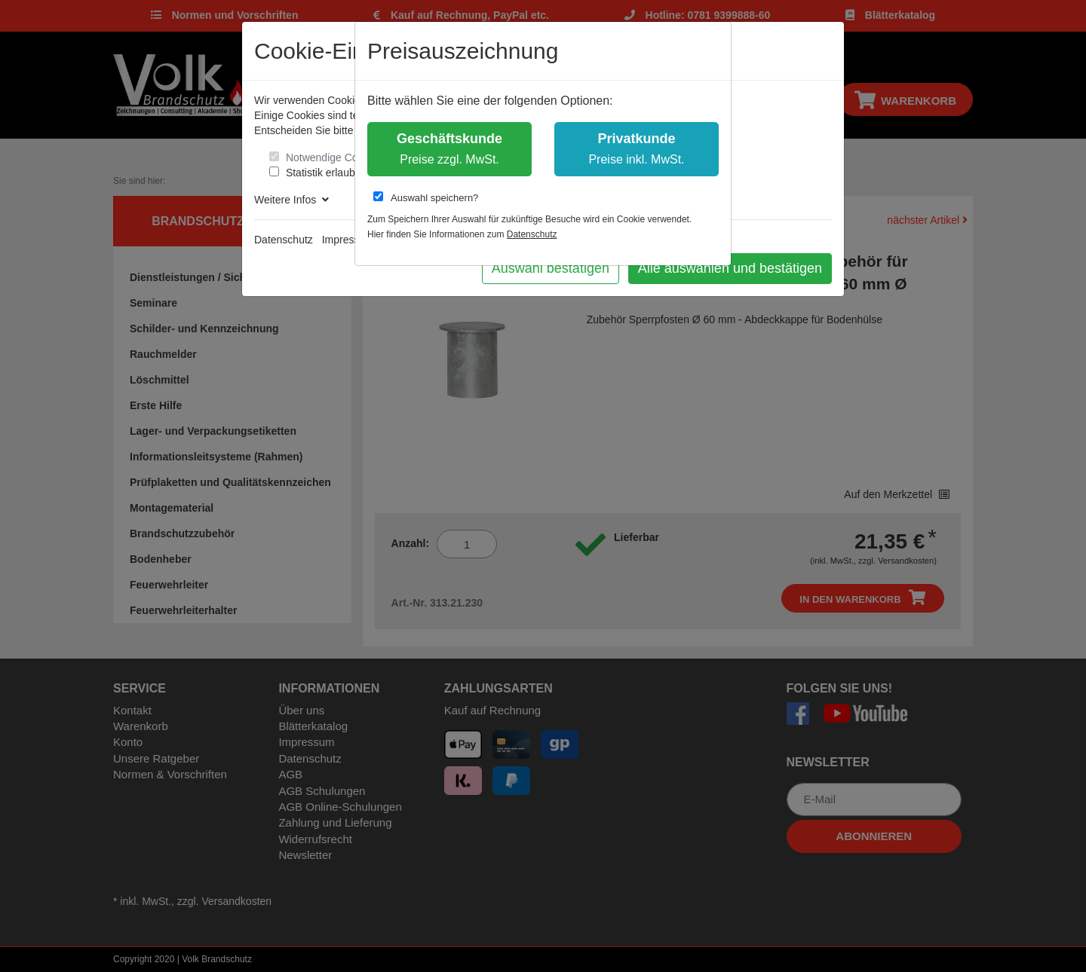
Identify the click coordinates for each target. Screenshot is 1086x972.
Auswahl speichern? (425, 197)
